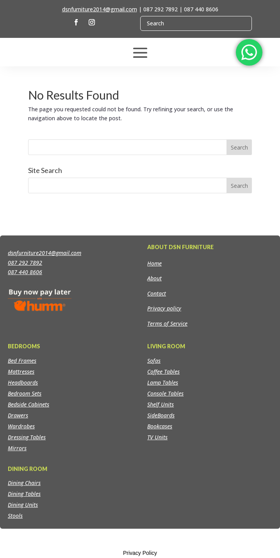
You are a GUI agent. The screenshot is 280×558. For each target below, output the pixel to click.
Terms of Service (167, 323)
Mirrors (17, 448)
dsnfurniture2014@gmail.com (99, 9)
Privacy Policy (140, 553)
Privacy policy (164, 308)
